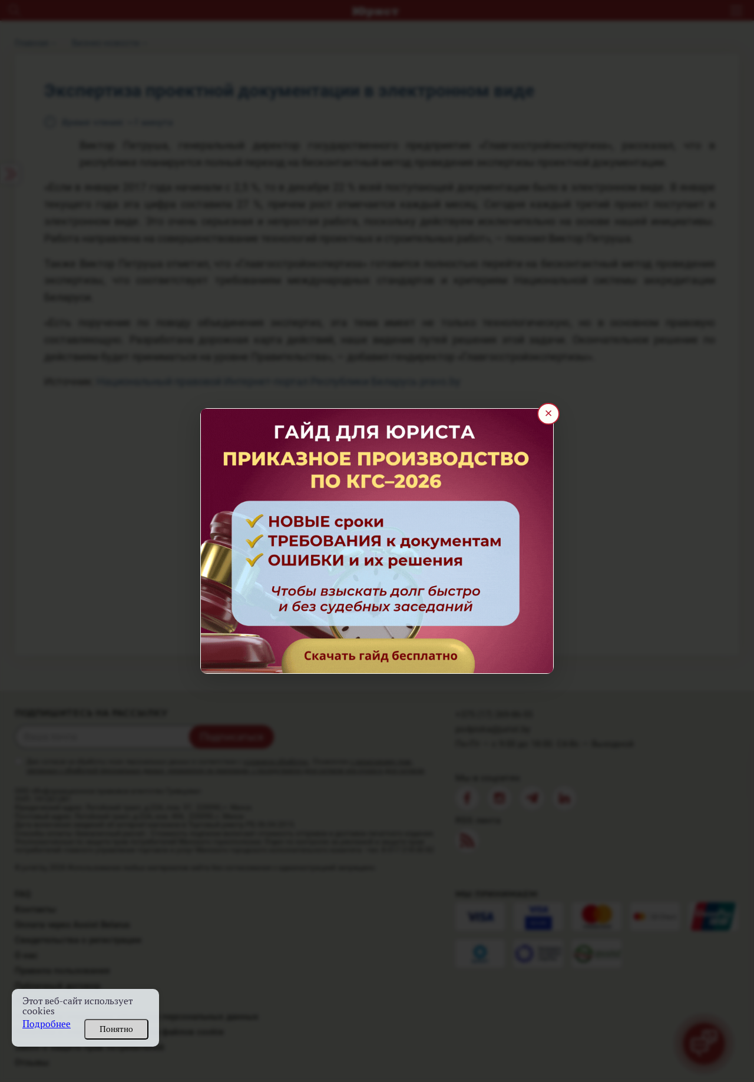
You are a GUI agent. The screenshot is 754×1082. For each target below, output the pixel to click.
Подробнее (46, 1024)
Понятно (116, 1029)
